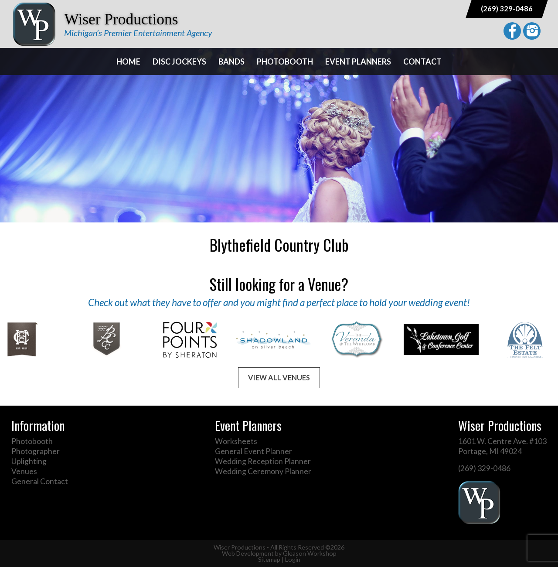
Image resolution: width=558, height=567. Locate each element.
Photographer (35, 451)
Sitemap (269, 559)
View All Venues (279, 377)
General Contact (39, 481)
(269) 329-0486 (507, 8)
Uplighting (29, 461)
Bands (231, 61)
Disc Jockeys (179, 61)
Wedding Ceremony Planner (263, 471)
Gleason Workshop (310, 553)
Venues (24, 471)
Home (128, 61)
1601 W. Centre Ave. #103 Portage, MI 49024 (502, 446)
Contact (422, 61)
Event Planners (358, 61)
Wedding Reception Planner (263, 461)
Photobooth (285, 61)
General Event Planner (253, 451)
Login (292, 559)
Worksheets (236, 441)
